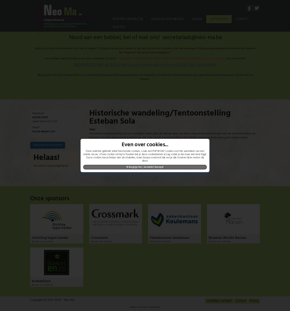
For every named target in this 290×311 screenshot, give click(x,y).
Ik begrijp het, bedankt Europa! (145, 167)
